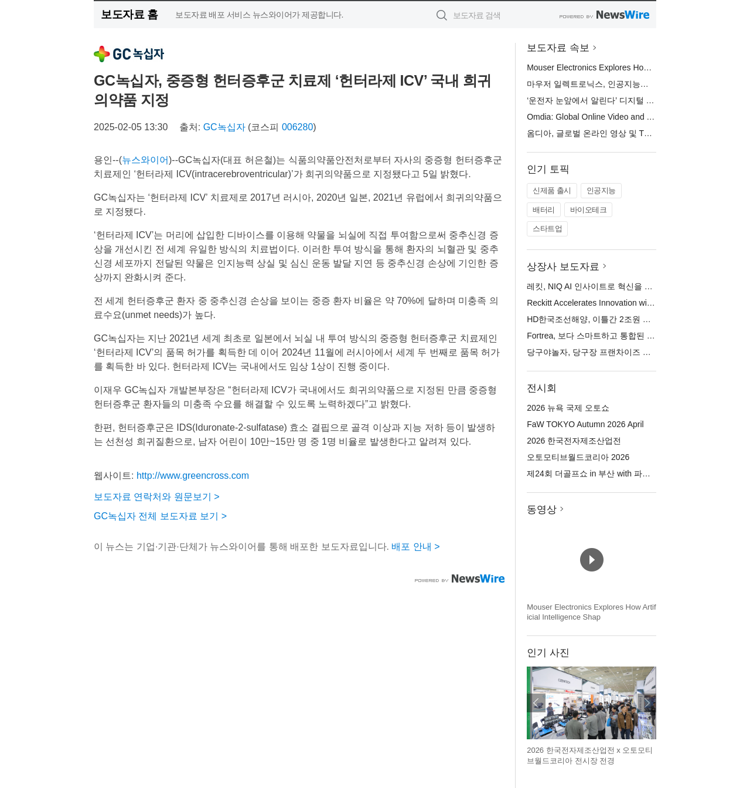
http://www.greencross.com (193, 476)
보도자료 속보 (558, 47)
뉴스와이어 (145, 160)
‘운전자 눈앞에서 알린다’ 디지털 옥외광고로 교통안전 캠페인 (638, 100)
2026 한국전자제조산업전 (574, 440)
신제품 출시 (552, 190)
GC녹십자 (224, 127)
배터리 (544, 209)
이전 (536, 703)
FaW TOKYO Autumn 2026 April (585, 424)
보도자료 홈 (129, 14)
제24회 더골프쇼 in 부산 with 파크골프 (597, 473)
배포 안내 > (415, 547)
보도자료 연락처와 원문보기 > (157, 497)
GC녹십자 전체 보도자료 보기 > (160, 516)
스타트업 (547, 228)
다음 (647, 703)
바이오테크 (588, 209)
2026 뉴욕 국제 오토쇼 (568, 407)
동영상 (542, 509)
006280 (297, 127)
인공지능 (601, 190)
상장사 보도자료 (563, 266)
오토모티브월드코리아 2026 (578, 457)
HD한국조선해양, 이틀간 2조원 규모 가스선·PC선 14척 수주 (636, 319)
